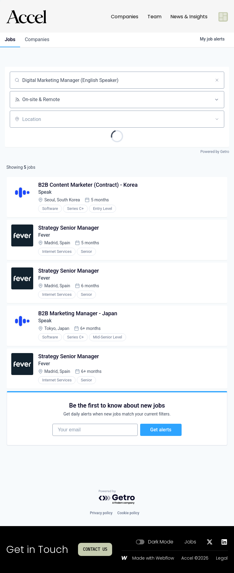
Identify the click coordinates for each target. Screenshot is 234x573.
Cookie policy (128, 513)
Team (154, 16)
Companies (124, 16)
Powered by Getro (214, 152)
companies (37, 39)
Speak (45, 192)
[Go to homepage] (26, 16)
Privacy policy (101, 513)
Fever (44, 236)
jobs (10, 39)
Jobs (190, 542)
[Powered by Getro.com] (117, 497)
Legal (222, 558)
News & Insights (188, 16)
